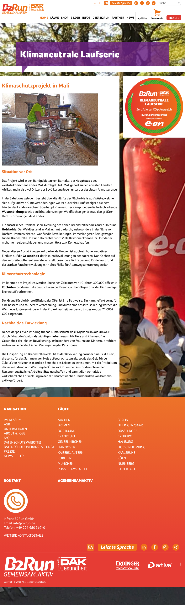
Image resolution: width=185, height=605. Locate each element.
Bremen (64, 425)
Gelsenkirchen (70, 441)
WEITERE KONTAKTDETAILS (23, 535)
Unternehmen (15, 429)
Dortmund (66, 431)
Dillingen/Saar (130, 425)
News (130, 17)
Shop (64, 17)
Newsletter (14, 456)
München (65, 463)
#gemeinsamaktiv (75, 480)
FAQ (7, 438)
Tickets (173, 17)
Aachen (64, 420)
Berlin (123, 420)
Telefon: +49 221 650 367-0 (24, 527)
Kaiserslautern (70, 452)
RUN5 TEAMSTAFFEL (73, 469)
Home (44, 17)
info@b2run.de (24, 523)
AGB (7, 424)
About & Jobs (14, 433)
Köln (122, 458)
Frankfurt (67, 436)
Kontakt (12, 480)
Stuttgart (126, 469)
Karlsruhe (126, 452)
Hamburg (125, 441)
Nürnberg (126, 463)
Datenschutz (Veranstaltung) (29, 447)
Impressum (12, 420)
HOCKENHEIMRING (131, 447)
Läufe (63, 409)
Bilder (75, 17)
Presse (9, 451)
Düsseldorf (127, 431)
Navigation (15, 409)
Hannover (66, 447)
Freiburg (125, 436)
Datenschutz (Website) (22, 442)
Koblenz (64, 458)
